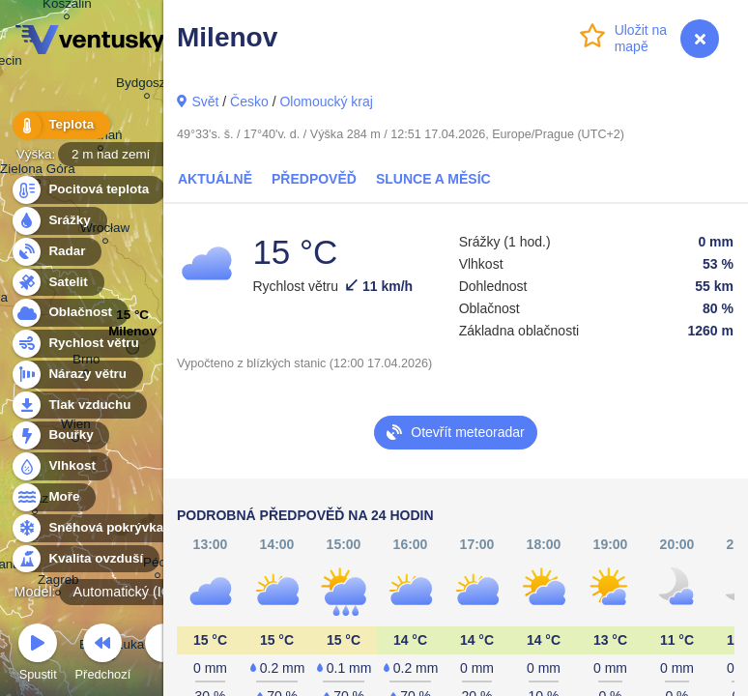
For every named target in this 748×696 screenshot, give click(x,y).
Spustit (37, 655)
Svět (204, 101)
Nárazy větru (76, 375)
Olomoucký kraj (325, 101)
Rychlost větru (82, 344)
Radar (56, 252)
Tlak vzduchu (78, 406)
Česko (249, 101)
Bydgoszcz (147, 85)
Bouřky (60, 435)
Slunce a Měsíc (433, 179)
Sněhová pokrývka (94, 528)
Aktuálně (215, 179)
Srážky (58, 221)
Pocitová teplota (87, 190)
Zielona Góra (37, 171)
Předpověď (314, 179)
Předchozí (103, 655)
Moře (53, 497)
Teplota (60, 125)
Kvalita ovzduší (84, 559)
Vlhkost (61, 466)
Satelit (57, 283)
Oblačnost (69, 313)
